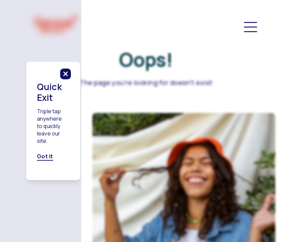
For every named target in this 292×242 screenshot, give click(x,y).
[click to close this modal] (201, 94)
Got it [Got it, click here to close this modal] (95, 136)
